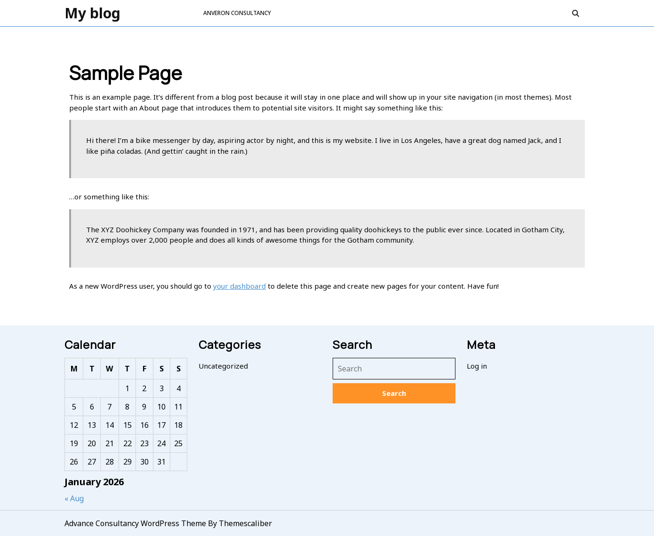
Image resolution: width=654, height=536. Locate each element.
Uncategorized (223, 365)
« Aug (74, 498)
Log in (477, 365)
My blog (92, 13)
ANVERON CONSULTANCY (237, 13)
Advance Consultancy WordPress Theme (135, 523)
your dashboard (239, 286)
